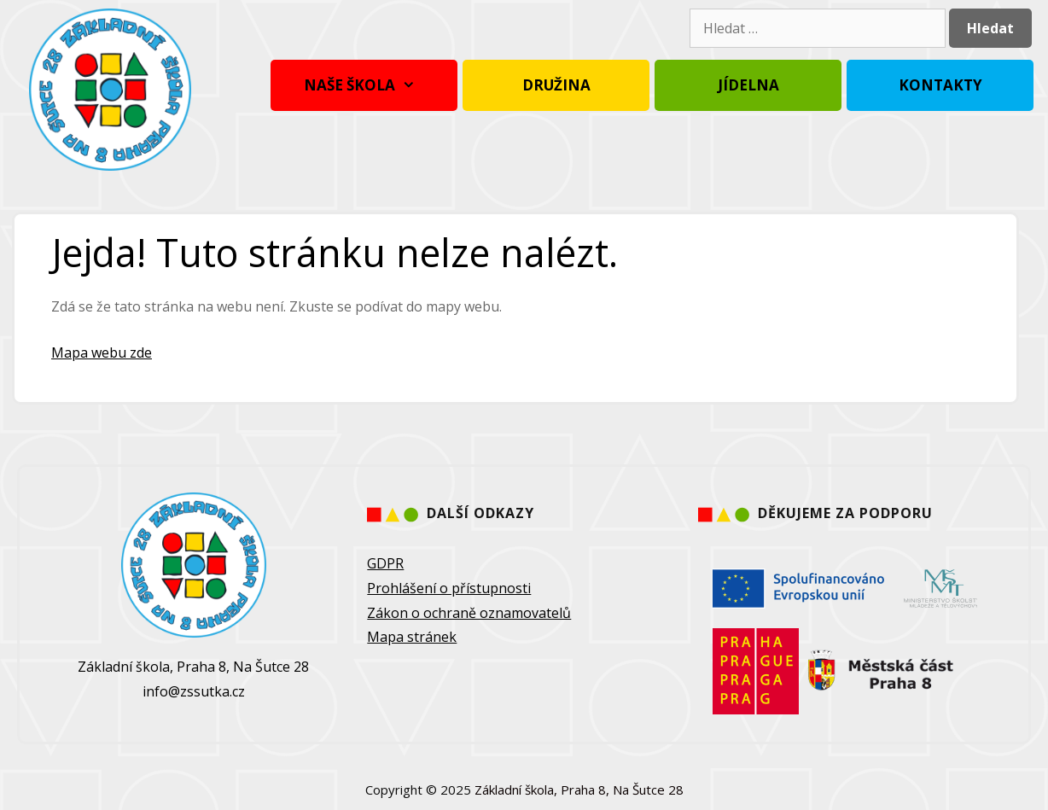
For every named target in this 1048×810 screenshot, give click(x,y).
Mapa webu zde (101, 352)
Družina (556, 85)
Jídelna (748, 85)
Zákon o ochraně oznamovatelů (469, 612)
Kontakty (940, 85)
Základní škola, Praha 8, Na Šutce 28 (579, 789)
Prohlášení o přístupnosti (449, 588)
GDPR (385, 563)
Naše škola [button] (364, 85)
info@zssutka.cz (194, 691)
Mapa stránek (412, 636)
